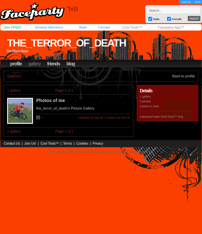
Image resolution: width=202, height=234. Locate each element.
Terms (67, 143)
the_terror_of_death (66, 43)
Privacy (98, 143)
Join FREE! (13, 27)
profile (16, 63)
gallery (34, 63)
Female (104, 27)
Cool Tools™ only (172, 116)
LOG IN (186, 2)
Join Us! (30, 143)
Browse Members (49, 27)
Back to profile (183, 76)
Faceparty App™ (171, 27)
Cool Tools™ (132, 27)
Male (83, 27)
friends (53, 63)
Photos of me (50, 100)
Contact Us (12, 143)
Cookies (82, 143)
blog (70, 63)
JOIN (197, 2)
